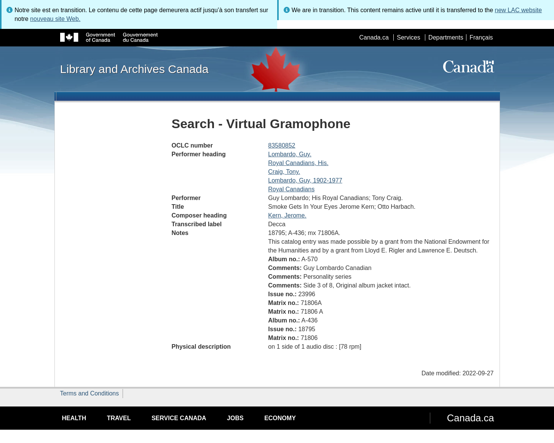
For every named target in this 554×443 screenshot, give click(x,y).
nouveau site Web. (55, 19)
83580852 (281, 145)
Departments (445, 37)
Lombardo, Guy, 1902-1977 (305, 180)
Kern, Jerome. (287, 215)
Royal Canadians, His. (298, 163)
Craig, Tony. (284, 171)
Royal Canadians (291, 189)
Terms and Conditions (89, 393)
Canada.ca (373, 37)
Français (481, 37)
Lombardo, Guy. (289, 154)
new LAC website (518, 10)
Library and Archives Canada (134, 68)
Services (408, 37)
